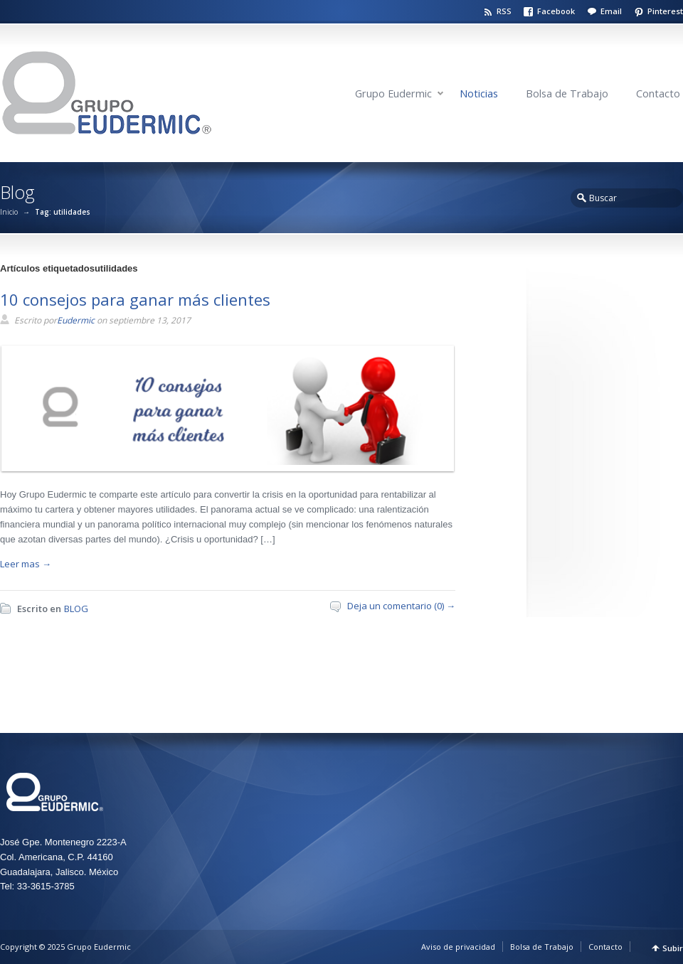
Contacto (658, 93)
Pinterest (665, 11)
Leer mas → (25, 563)
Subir (672, 948)
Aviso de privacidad (458, 946)
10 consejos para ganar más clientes (135, 299)
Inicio (9, 211)
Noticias (479, 93)
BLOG (76, 608)
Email (611, 11)
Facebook (556, 11)
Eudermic (76, 320)
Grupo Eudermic (393, 93)
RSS (504, 11)
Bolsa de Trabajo (567, 93)
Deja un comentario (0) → (401, 605)
